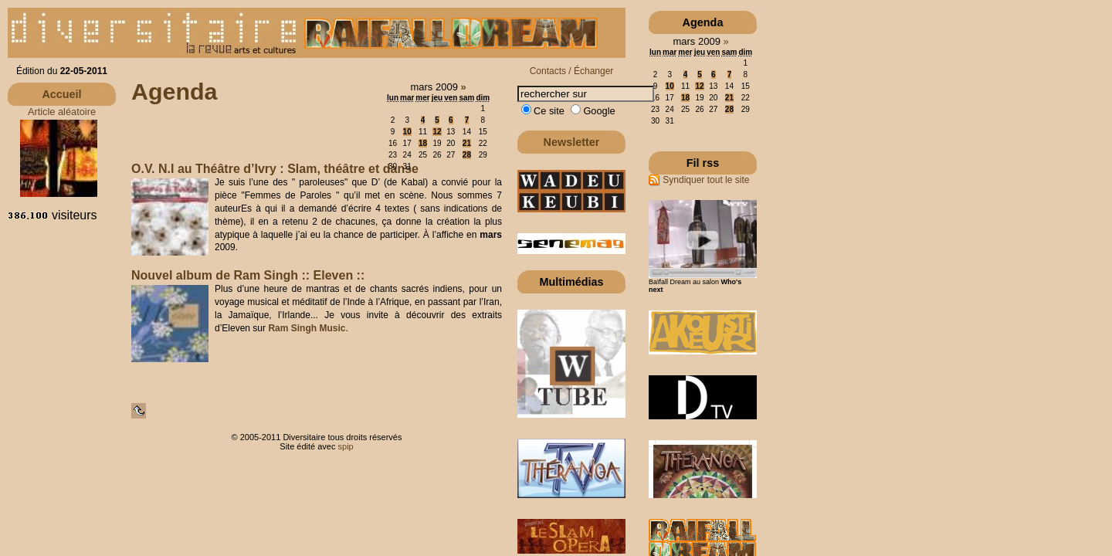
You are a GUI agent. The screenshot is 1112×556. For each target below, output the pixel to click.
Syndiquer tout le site (699, 180)
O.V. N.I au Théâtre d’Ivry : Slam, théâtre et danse (275, 168)
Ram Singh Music (306, 328)
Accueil (61, 94)
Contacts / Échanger (572, 71)
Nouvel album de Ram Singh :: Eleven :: (247, 275)
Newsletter (572, 142)
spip (346, 446)
